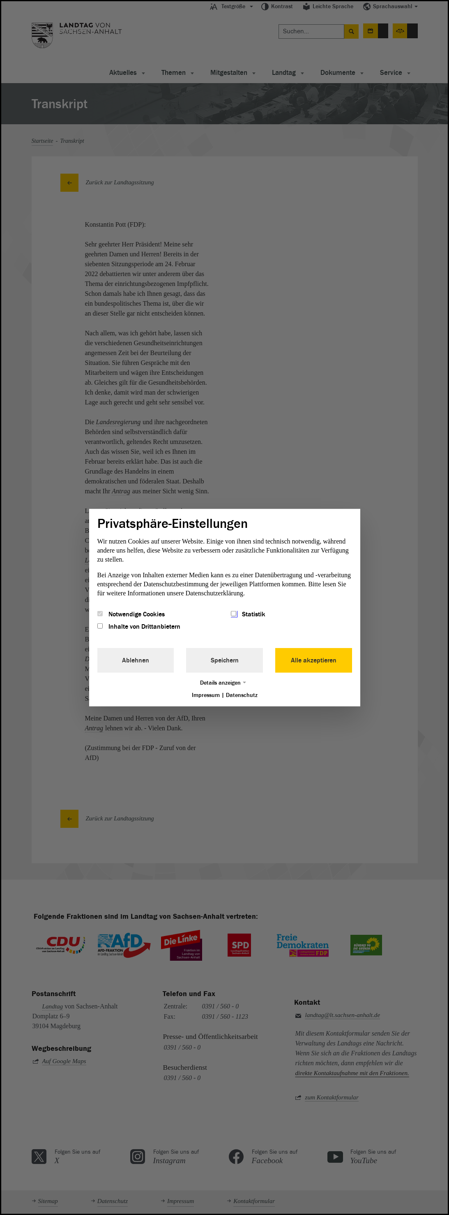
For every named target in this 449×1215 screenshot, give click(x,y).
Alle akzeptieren (313, 660)
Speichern (225, 660)
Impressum (206, 695)
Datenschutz (242, 695)
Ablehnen (135, 660)
